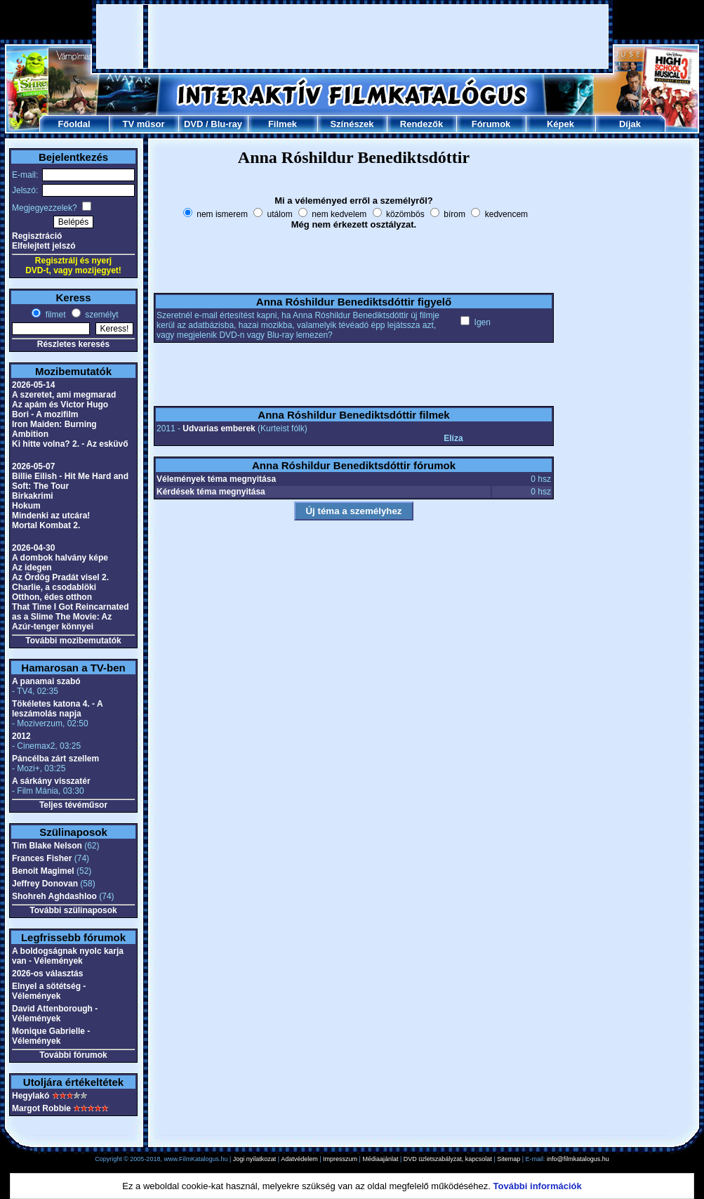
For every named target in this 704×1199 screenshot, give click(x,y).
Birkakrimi (32, 496)
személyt (101, 315)
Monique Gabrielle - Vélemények (51, 1036)
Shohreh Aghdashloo (54, 896)
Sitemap (508, 1158)
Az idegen (32, 567)
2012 (21, 736)
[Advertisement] (353, 36)
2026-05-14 (33, 385)
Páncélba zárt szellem (55, 759)
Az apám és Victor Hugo (60, 405)
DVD (193, 124)
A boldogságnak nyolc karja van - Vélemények (68, 956)
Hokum (26, 506)
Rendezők (421, 124)
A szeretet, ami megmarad (64, 395)
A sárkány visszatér (51, 781)
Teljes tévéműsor (73, 805)
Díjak (630, 124)
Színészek (351, 124)
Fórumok (491, 124)
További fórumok (73, 1055)
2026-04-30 (33, 548)
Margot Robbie (41, 1108)
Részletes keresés (73, 344)
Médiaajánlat (380, 1158)
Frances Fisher (42, 858)
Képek (560, 124)
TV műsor (144, 124)
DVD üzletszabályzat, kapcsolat (448, 1158)
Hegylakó (30, 1096)
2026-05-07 (33, 466)
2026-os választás (47, 973)
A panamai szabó (46, 681)
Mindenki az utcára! (51, 515)
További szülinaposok (73, 910)
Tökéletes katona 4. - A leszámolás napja (57, 709)
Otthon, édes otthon (52, 597)
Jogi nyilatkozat (255, 1158)
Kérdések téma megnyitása (211, 492)
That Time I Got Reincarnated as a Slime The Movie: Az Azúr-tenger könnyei (70, 616)
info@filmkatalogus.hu (578, 1158)
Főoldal (74, 124)
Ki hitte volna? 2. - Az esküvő (70, 444)
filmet (54, 315)
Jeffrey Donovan (45, 884)
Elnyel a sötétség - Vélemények (49, 991)
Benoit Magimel (43, 871)
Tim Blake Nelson (47, 846)
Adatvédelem (299, 1158)
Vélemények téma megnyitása (216, 479)
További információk (537, 1186)
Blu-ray (226, 124)
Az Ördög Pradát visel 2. (60, 577)
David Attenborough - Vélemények (55, 1013)
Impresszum (340, 1158)
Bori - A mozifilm (45, 414)
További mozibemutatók (73, 641)
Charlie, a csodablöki (54, 587)
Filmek (282, 124)
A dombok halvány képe (60, 558)
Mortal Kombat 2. (46, 525)
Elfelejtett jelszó (44, 246)
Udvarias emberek (218, 428)
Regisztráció (37, 236)
